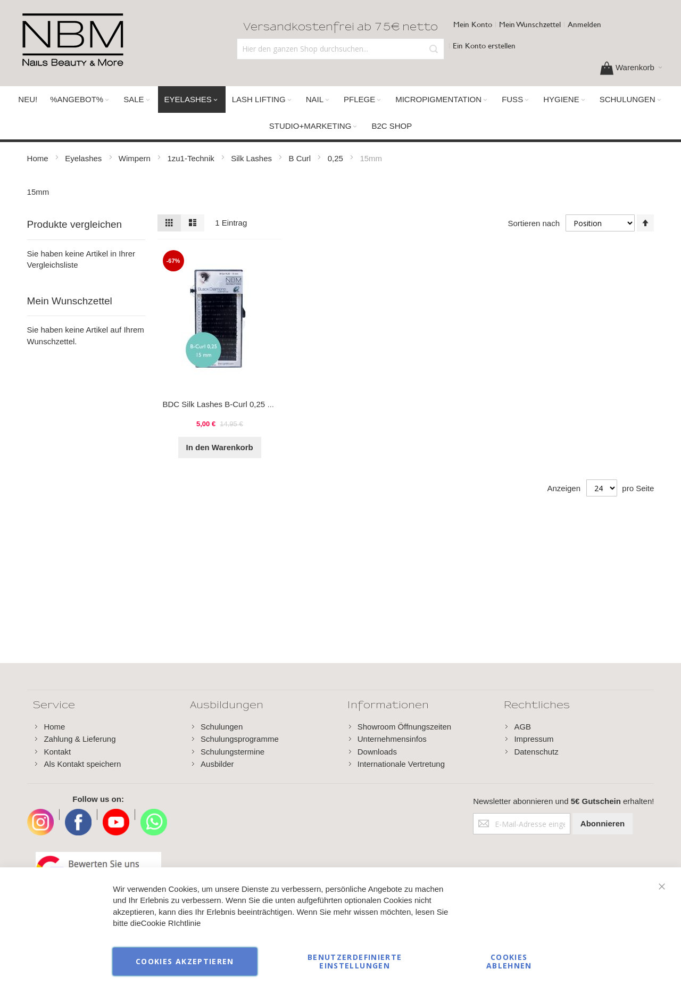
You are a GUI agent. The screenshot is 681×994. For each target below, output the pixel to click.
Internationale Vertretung (401, 763)
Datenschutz (536, 751)
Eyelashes (84, 158)
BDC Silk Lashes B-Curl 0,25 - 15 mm (230, 404)
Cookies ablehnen (509, 961)
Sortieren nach (534, 223)
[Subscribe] (602, 823)
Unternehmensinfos (392, 738)
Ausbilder (217, 763)
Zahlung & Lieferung (79, 738)
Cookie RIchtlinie (171, 923)
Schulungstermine (232, 751)
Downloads (377, 751)
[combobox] (340, 49)
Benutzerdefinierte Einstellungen (355, 961)
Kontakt (57, 751)
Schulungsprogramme (240, 738)
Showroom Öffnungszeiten (405, 726)
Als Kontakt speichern (82, 763)
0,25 (336, 158)
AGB (522, 726)
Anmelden (584, 24)
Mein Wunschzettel (530, 24)
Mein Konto (472, 24)
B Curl (301, 158)
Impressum (533, 738)
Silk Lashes (252, 158)
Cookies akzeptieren (185, 961)
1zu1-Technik (192, 158)
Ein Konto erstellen (484, 45)
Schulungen (222, 726)
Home (39, 158)
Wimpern (136, 158)
